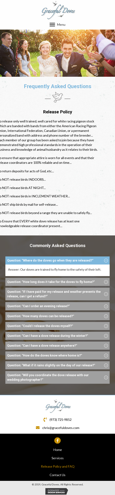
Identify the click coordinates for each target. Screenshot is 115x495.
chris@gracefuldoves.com (60, 428)
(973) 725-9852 (60, 420)
